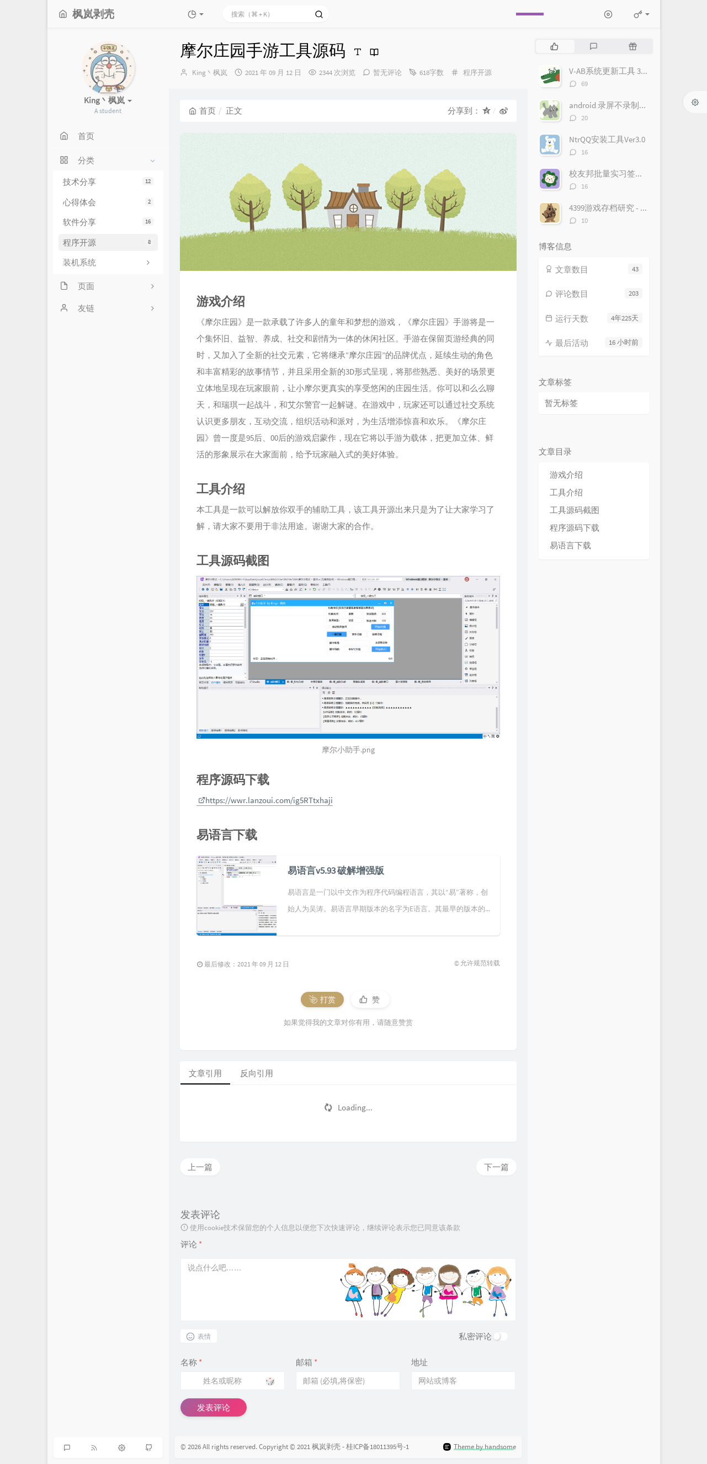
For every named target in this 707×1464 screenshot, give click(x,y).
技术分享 (108, 182)
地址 (419, 1362)
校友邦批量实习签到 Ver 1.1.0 (621, 173)
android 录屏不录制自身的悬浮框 (629, 105)
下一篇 (496, 1167)
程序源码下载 (574, 527)
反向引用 (256, 1073)
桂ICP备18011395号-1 (377, 1447)
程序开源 (108, 242)
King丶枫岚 (209, 72)
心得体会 (108, 202)
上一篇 (200, 1167)
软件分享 (108, 222)
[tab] (554, 46)
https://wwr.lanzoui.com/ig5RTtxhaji (265, 800)
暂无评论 (387, 72)
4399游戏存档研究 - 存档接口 (621, 207)
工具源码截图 (574, 510)
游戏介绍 (566, 474)
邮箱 (306, 1362)
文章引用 (205, 1073)
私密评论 (475, 1336)
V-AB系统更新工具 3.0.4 (611, 71)
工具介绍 (566, 492)
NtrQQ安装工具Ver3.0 (607, 139)
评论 (191, 1244)
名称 (191, 1362)
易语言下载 (570, 545)
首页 (202, 110)
